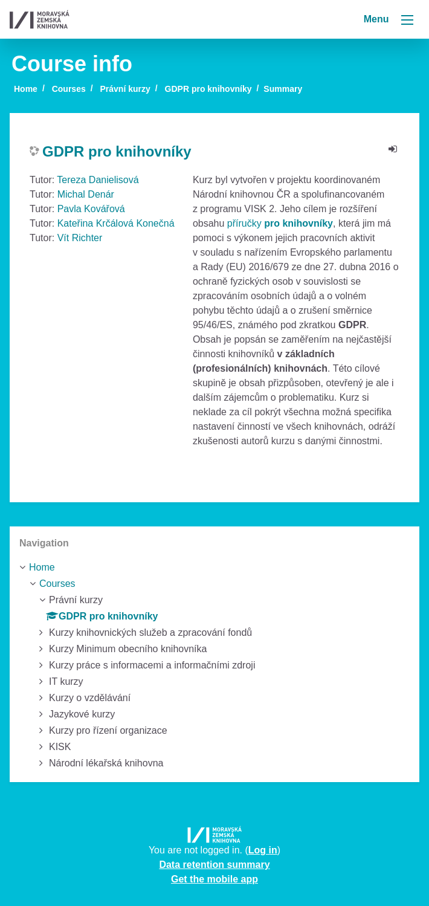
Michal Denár (85, 194)
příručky (280, 223)
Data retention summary (214, 864)
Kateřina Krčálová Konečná (116, 223)
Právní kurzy (125, 89)
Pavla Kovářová (91, 209)
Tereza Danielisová (97, 180)
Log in (262, 850)
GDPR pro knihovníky (208, 89)
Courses (69, 89)
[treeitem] (214, 567)
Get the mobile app (214, 879)
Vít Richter (80, 238)
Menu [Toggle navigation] (388, 19)
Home (25, 89)
